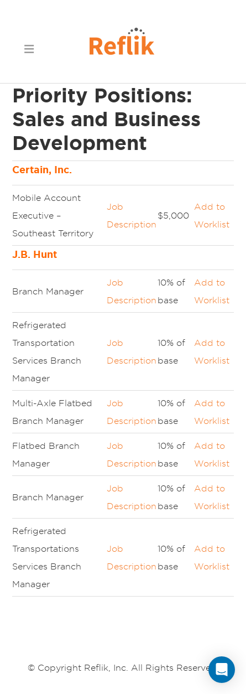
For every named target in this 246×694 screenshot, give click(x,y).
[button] (28, 48)
